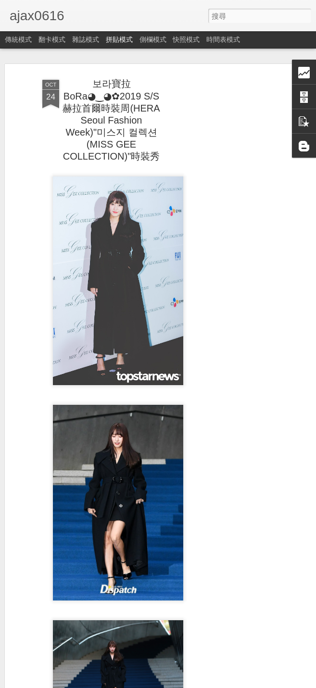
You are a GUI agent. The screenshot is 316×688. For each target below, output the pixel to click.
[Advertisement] (233, 226)
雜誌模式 (85, 39)
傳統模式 (18, 39)
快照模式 (186, 39)
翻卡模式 (51, 39)
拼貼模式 (119, 39)
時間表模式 (223, 39)
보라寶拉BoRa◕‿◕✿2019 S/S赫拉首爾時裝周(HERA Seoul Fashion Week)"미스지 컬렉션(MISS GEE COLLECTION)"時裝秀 (111, 120)
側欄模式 (152, 39)
